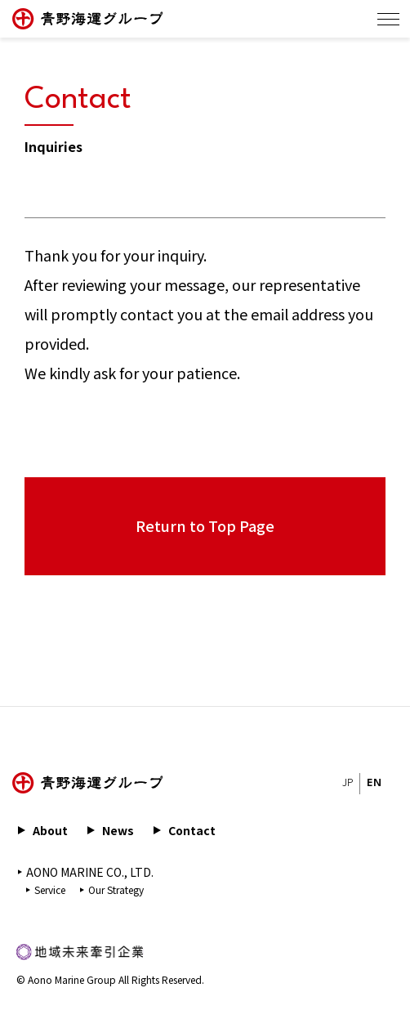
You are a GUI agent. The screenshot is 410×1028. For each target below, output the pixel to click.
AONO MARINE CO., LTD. (90, 872)
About (50, 830)
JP (348, 783)
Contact (192, 830)
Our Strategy (116, 889)
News (118, 830)
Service (49, 889)
